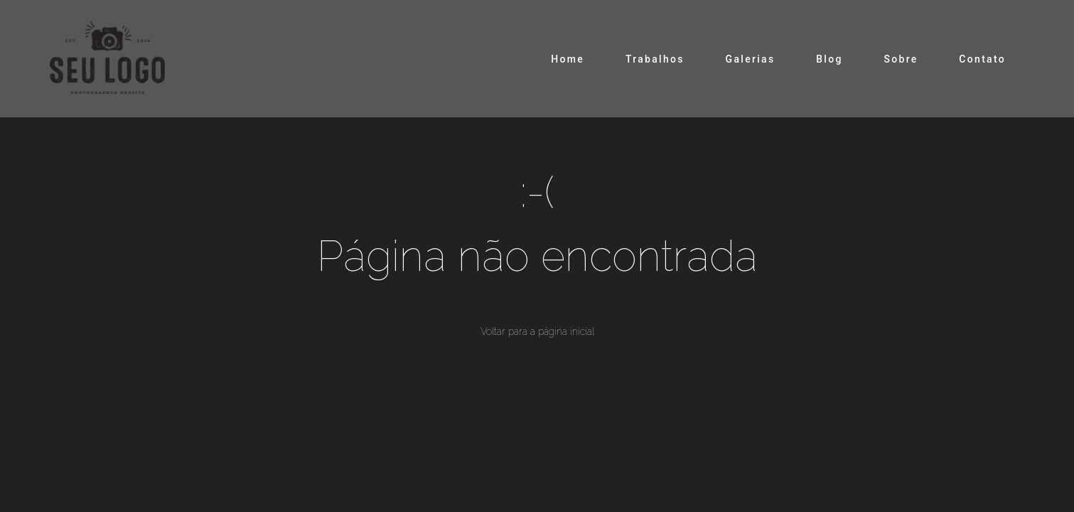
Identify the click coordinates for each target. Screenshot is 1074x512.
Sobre (901, 59)
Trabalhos (654, 59)
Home (567, 59)
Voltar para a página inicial (537, 331)
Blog (829, 59)
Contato (982, 59)
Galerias (750, 59)
